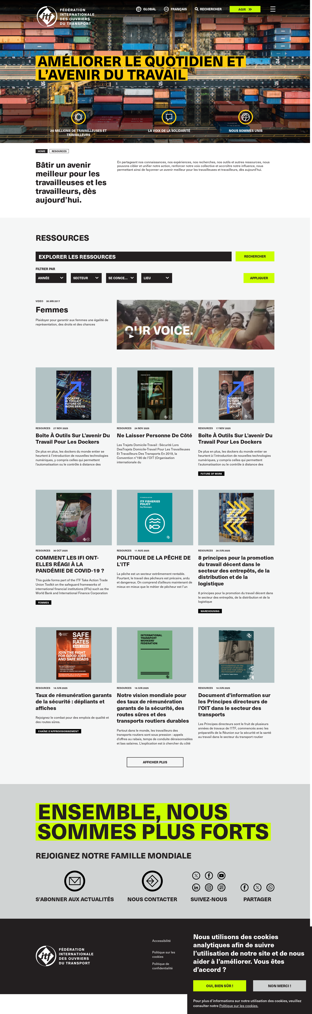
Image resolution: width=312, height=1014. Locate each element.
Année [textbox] (43, 278)
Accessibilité (161, 941)
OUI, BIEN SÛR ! (219, 985)
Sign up (74, 883)
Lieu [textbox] (147, 278)
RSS (221, 887)
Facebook (209, 876)
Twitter (196, 876)
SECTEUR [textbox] (80, 278)
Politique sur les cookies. (238, 1005)
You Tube (221, 876)
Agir (242, 9)
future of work (211, 473)
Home (41, 151)
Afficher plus (155, 762)
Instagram (209, 887)
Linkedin (196, 887)
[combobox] (51, 278)
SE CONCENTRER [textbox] (122, 278)
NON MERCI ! (279, 985)
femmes (43, 602)
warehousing (210, 611)
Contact (152, 883)
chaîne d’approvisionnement (58, 731)
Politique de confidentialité (162, 966)
